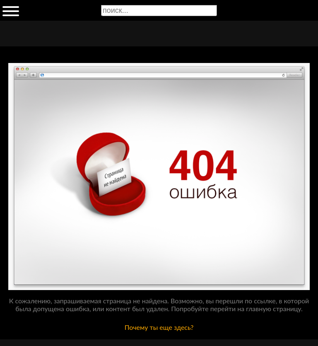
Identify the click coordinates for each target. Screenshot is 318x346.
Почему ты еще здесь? (159, 327)
